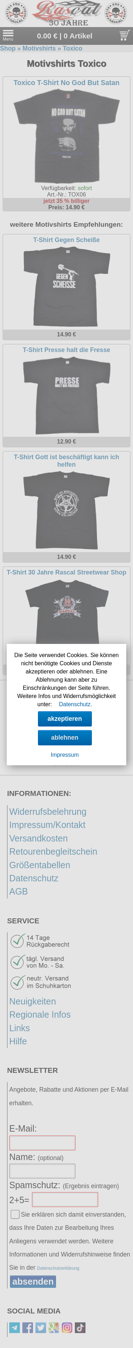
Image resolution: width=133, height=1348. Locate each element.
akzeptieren (65, 718)
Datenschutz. (75, 704)
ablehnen (64, 737)
